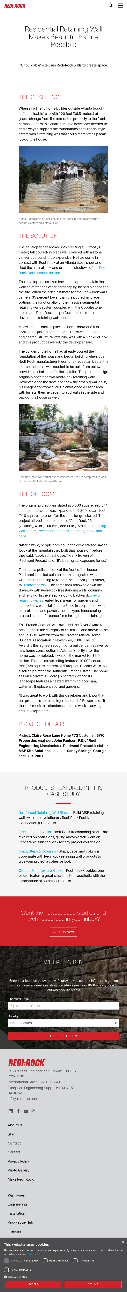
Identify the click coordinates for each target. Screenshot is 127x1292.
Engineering (17, 1204)
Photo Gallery (18, 1170)
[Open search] (111, 5)
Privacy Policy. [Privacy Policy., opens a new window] (36, 1254)
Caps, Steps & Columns (37, 851)
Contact (14, 1143)
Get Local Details (63, 1036)
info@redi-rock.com (23, 1098)
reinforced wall (35, 585)
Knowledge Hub (20, 1222)
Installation (16, 1213)
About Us (15, 1125)
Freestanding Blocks (35, 832)
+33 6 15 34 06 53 (54, 1082)
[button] (63, 1277)
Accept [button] (33, 1284)
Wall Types (16, 1195)
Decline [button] (92, 1284)
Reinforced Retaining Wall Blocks (44, 812)
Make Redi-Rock (21, 1179)
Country (13, 1016)
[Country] (63, 1023)
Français (14, 1231)
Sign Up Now (63, 932)
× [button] (122, 1242)
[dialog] (63, 1265)
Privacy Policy (19, 1161)
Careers (14, 1152)
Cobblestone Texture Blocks (41, 870)
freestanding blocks (53, 531)
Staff (12, 1134)
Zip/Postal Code (18, 999)
